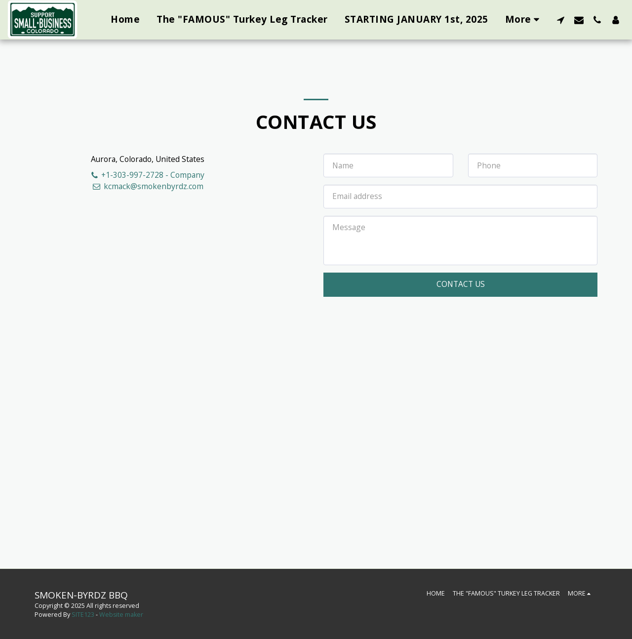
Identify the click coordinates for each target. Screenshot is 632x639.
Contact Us (460, 284)
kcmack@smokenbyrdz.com (147, 186)
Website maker (121, 614)
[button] (560, 20)
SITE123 (83, 614)
